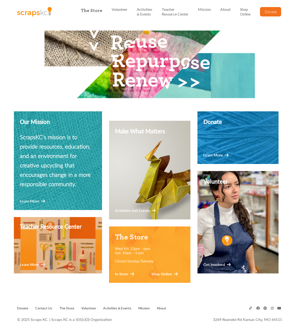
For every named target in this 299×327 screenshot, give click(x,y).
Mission (144, 308)
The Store (66, 308)
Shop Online (161, 274)
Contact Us (43, 308)
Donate (22, 308)
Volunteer (88, 308)
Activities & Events (117, 308)
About (161, 308)
